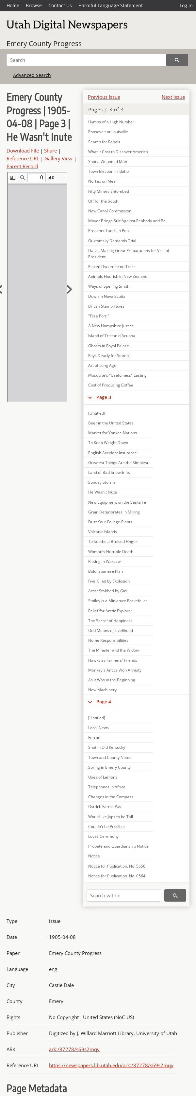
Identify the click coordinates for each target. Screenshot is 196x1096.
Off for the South (103, 201)
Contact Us (60, 5)
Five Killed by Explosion (109, 581)
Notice (94, 856)
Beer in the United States (111, 423)
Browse (34, 5)
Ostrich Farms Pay (104, 806)
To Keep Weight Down (108, 442)
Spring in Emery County (109, 767)
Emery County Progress (44, 43)
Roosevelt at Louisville (108, 132)
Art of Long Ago (102, 365)
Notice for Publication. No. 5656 (116, 866)
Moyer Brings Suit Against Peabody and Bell (128, 221)
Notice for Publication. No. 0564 (116, 876)
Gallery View (58, 158)
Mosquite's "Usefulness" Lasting (117, 375)
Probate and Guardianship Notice (118, 846)
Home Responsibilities (108, 640)
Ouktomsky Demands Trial (112, 240)
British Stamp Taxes (106, 306)
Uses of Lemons (102, 777)
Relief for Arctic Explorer (110, 611)
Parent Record (22, 166)
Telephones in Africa (106, 787)
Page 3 (103, 397)
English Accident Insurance (112, 453)
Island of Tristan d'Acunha (111, 335)
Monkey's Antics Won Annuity (114, 670)
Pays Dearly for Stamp (108, 355)
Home (13, 5)
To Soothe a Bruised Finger (112, 541)
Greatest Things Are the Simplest (118, 462)
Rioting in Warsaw (104, 561)
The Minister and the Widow (113, 650)
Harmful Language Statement (110, 5)
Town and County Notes (109, 757)
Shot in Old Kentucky (106, 747)
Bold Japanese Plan (105, 571)
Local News (98, 727)
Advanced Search (32, 75)
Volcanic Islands (102, 531)
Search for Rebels (104, 142)
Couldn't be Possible (106, 826)
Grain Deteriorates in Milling (114, 512)
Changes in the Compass (110, 797)
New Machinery (102, 689)
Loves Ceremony (103, 836)
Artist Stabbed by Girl (107, 591)
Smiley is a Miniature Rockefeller (117, 600)
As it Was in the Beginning (111, 680)
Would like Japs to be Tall (110, 816)
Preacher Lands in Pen (108, 230)
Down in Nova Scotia (106, 296)
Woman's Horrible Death (110, 551)
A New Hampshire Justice (111, 326)
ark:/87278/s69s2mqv (74, 1049)
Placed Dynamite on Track (112, 266)
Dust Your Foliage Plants (110, 522)
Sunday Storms (102, 482)
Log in (186, 5)
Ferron (94, 737)
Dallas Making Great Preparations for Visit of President (128, 254)
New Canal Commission (109, 211)
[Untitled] (96, 413)
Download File (23, 150)
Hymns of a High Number (111, 122)
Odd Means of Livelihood (110, 630)
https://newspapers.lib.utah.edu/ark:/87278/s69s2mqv (111, 1065)
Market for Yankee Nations (112, 433)
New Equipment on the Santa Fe (117, 502)
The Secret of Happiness (110, 620)
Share (50, 150)
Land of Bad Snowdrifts (109, 472)
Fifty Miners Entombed (108, 191)
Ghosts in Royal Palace (108, 346)
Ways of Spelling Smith (108, 286)
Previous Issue (104, 97)
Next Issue (173, 97)
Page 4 (103, 701)
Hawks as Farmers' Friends (112, 660)
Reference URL (23, 158)
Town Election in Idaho (108, 171)
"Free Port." (98, 316)
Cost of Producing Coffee (110, 385)
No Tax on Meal (102, 181)
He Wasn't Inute (102, 492)
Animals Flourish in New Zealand (117, 276)
